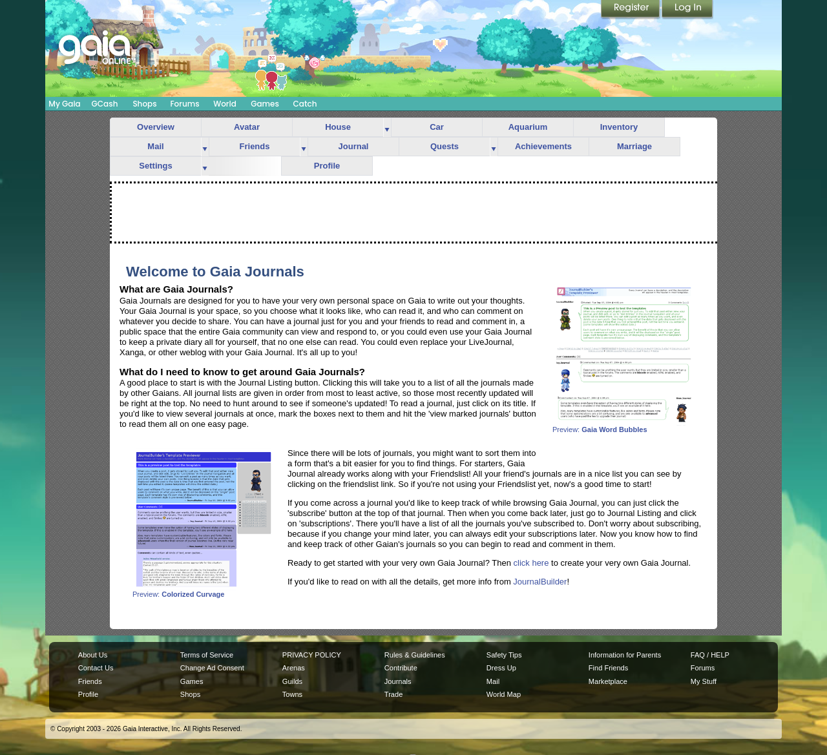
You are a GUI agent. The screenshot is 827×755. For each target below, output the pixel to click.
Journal (354, 146)
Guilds (292, 681)
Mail (155, 146)
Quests (444, 146)
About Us (92, 655)
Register (631, 9)
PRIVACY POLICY (311, 655)
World (224, 103)
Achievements (543, 146)
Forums (184, 103)
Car (437, 127)
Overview (155, 127)
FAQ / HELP (710, 655)
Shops (144, 103)
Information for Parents (625, 655)
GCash (105, 103)
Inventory (619, 127)
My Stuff (704, 681)
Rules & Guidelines (414, 655)
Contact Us (96, 668)
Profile (327, 166)
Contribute (400, 668)
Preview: (623, 426)
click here (531, 563)
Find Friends (608, 668)
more (387, 127)
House (338, 127)
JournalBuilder (540, 581)
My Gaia (64, 103)
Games (265, 103)
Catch (305, 103)
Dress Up (501, 668)
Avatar (247, 127)
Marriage (634, 146)
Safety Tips (504, 655)
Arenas (293, 668)
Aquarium (528, 127)
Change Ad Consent (212, 668)
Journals (398, 681)
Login (687, 9)
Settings (155, 166)
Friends (255, 146)
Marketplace (608, 681)
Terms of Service (206, 655)
